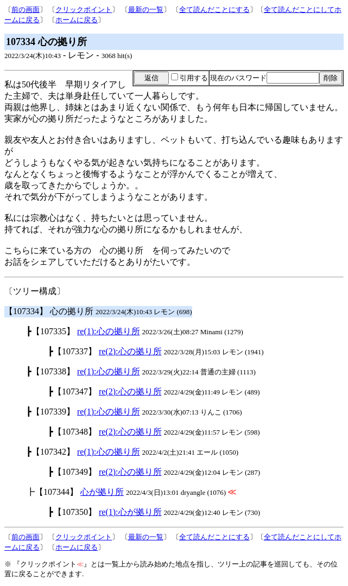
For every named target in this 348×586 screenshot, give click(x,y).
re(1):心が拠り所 (130, 512)
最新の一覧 (145, 9)
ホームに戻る (76, 20)
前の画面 (25, 9)
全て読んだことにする (214, 9)
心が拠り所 (102, 491)
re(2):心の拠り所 (130, 351)
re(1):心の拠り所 (108, 331)
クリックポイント (83, 9)
